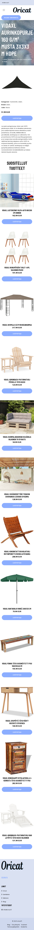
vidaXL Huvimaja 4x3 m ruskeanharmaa (17, 325)
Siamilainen (6, 894)
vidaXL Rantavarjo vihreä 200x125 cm (17, 609)
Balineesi (5, 898)
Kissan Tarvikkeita (11, 17)
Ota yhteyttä (16, 925)
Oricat (5, 891)
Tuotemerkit (13, 102)
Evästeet (24, 925)
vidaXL (20, 102)
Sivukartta (24, 927)
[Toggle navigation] (3, 10)
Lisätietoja (17, 118)
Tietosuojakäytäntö (13, 927)
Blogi (4, 901)
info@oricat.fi (5, 2)
